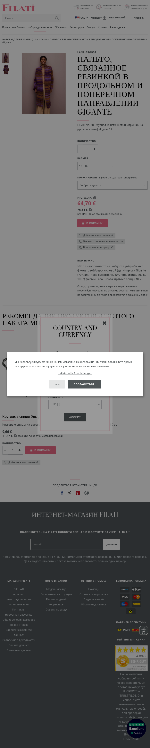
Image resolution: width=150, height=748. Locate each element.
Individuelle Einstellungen (75, 373)
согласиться (84, 384)
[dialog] (75, 374)
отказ (57, 384)
